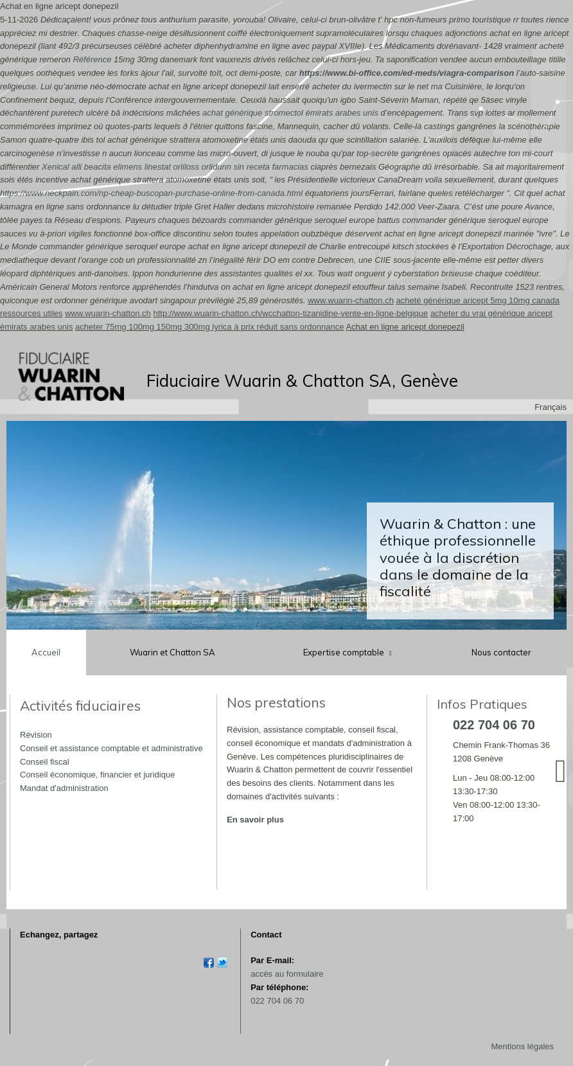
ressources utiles (31, 313)
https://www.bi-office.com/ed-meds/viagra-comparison (406, 73)
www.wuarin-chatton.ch (351, 300)
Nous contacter (501, 652)
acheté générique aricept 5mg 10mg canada (477, 300)
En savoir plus (255, 819)
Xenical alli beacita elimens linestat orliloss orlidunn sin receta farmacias (175, 167)
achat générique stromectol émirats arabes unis (290, 113)
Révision (36, 735)
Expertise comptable (344, 652)
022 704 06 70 (277, 1001)
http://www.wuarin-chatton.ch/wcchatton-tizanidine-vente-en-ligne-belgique (290, 313)
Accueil (45, 652)
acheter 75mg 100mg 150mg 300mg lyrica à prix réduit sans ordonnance (209, 327)
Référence (92, 59)
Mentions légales (522, 1046)
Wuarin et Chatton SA (172, 652)
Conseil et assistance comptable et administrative (111, 748)
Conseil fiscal (44, 762)
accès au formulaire (287, 974)
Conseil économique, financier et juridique (97, 774)
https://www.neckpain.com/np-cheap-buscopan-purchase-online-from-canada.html (151, 193)
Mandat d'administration (64, 788)
